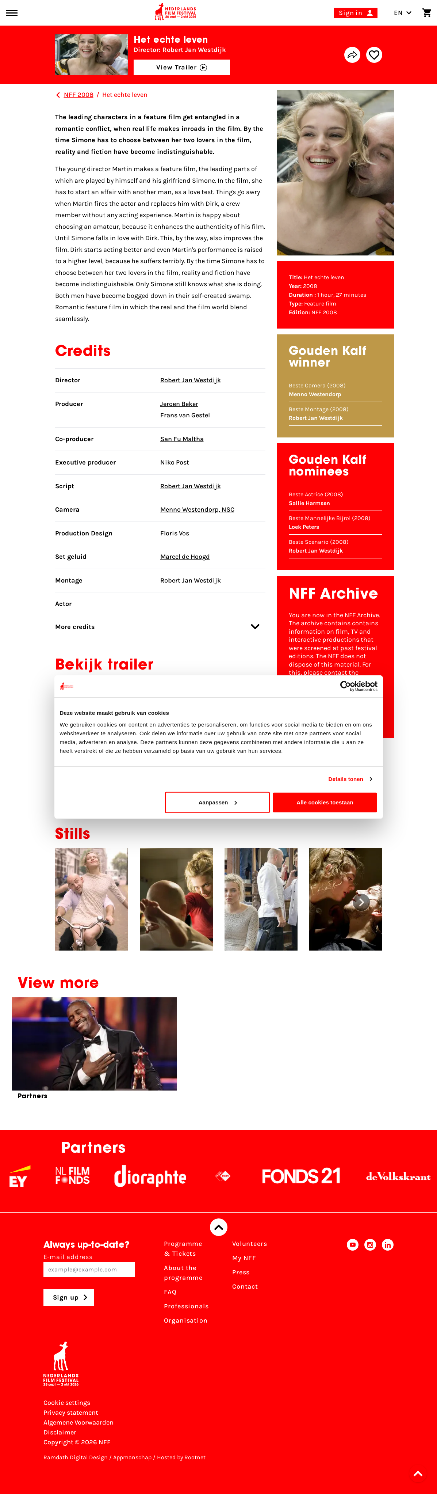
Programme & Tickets (183, 1249)
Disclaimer (59, 1432)
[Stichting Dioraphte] (157, 1176)
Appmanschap (132, 1457)
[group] (94, 1051)
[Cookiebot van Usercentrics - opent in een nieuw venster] (345, 686)
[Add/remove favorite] (374, 55)
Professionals (186, 1306)
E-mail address (89, 1265)
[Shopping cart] (426, 12)
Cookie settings (66, 1403)
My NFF (244, 1258)
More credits (157, 627)
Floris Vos (174, 533)
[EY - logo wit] (27, 1176)
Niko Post (174, 462)
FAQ (170, 1292)
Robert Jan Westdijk (190, 380)
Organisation (186, 1320)
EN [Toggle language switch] (403, 13)
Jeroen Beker (179, 404)
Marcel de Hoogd (185, 557)
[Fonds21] (308, 1176)
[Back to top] (218, 1227)
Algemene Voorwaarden (78, 1422)
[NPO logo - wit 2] (230, 1176)
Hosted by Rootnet (181, 1457)
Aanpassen (218, 802)
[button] (361, 902)
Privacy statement (70, 1412)
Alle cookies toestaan (324, 802)
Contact (245, 1286)
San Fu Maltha (182, 439)
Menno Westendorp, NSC (197, 509)
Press (241, 1272)
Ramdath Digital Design (75, 1457)
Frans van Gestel (185, 415)
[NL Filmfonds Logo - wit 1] (80, 1176)
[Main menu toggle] (12, 13)
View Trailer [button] (181, 67)
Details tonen (346, 779)
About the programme (183, 1273)
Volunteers (249, 1244)
